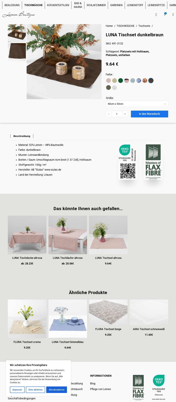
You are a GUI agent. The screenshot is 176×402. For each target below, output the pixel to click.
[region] (38, 378)
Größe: (110, 98)
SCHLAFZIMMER (96, 5)
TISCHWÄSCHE (33, 5)
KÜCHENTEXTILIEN (58, 5)
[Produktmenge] (117, 114)
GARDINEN (116, 5)
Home (109, 25)
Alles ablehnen (35, 390)
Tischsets (144, 25)
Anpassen (17, 390)
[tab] (21, 136)
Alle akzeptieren (56, 390)
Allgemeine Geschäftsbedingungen (22, 396)
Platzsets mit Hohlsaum (134, 51)
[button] (164, 14)
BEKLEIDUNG (12, 5)
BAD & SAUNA (78, 5)
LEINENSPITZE (156, 5)
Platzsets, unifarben (118, 55)
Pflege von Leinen (100, 389)
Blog (92, 383)
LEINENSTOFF (135, 5)
